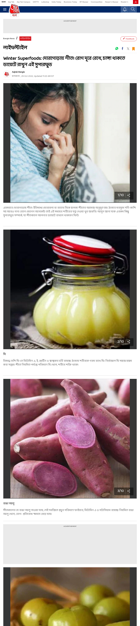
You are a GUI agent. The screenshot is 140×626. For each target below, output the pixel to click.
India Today (56, 2)
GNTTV (36, 2)
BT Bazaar (84, 2)
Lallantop (45, 2)
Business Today (70, 2)
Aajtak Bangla (18, 72)
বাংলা (4, 2)
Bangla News (9, 38)
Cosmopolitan (96, 2)
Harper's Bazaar (111, 2)
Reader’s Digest (127, 2)
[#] (117, 48)
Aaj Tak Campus (23, 2)
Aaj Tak (11, 2)
